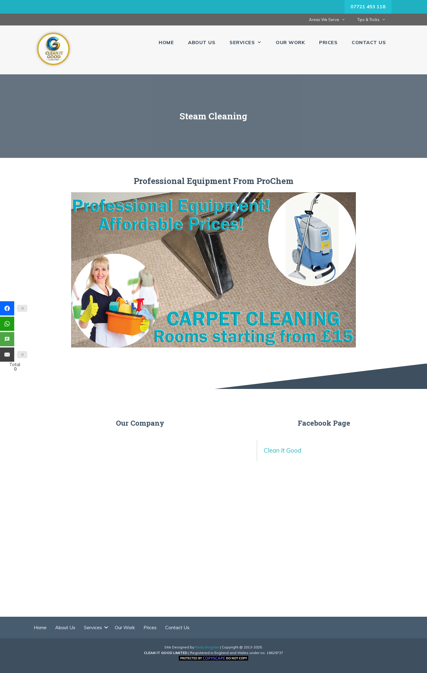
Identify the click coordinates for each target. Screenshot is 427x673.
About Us (201, 42)
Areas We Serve (330, 19)
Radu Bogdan (207, 647)
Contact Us (369, 42)
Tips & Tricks (374, 19)
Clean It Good (282, 450)
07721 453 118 (367, 6)
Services (249, 42)
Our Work (290, 42)
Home (166, 42)
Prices (328, 42)
